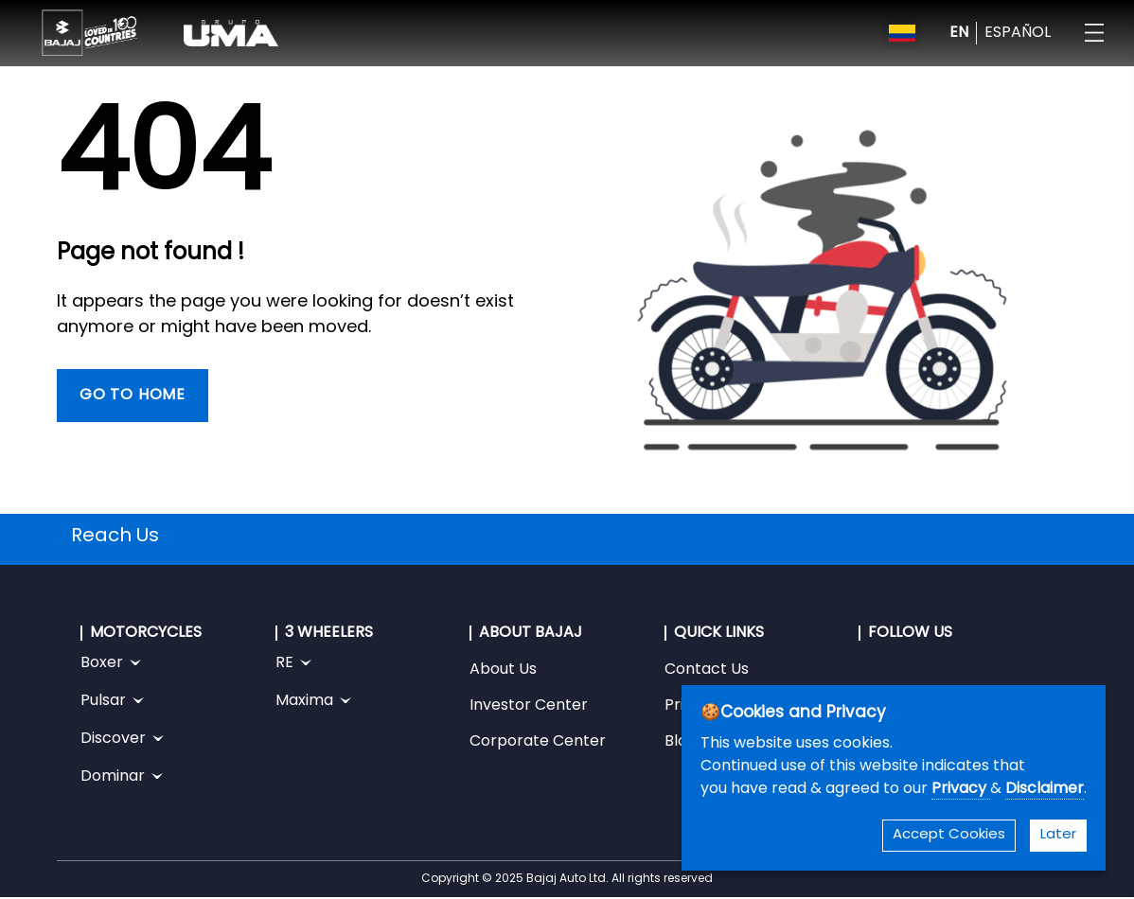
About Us (503, 670)
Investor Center (529, 706)
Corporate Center (538, 741)
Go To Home (133, 395)
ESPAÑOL (1017, 33)
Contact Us (706, 670)
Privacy (960, 789)
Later (1058, 835)
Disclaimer (1044, 789)
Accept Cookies (949, 835)
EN (958, 33)
